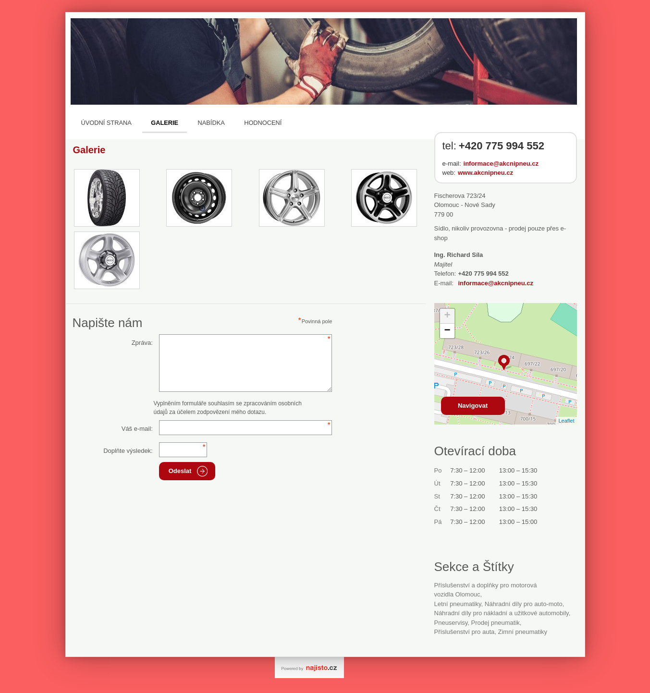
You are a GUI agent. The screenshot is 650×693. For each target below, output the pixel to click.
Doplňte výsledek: (128, 450)
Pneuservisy (451, 622)
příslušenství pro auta (464, 631)
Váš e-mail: (137, 428)
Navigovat (473, 405)
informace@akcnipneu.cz (501, 163)
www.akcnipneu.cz (485, 172)
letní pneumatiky (457, 604)
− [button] (447, 331)
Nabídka (211, 122)
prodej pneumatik (495, 622)
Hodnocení (263, 122)
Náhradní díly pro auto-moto (524, 604)
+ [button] (447, 316)
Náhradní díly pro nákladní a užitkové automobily (501, 613)
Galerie (164, 122)
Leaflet (566, 421)
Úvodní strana (106, 122)
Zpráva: (142, 342)
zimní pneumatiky (522, 631)
